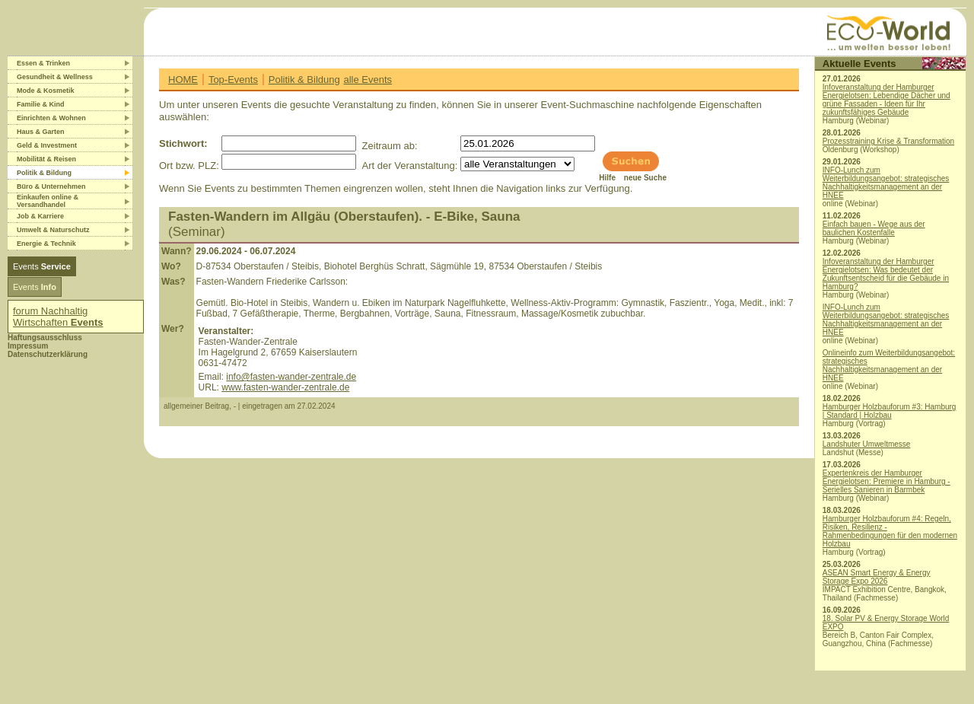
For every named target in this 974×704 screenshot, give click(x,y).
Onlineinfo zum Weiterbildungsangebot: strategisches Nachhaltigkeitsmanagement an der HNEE (889, 365)
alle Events (367, 79)
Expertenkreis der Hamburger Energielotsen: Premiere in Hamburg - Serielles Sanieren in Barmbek (886, 481)
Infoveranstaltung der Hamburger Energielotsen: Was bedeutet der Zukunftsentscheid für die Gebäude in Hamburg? (886, 274)
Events (42, 266)
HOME (183, 79)
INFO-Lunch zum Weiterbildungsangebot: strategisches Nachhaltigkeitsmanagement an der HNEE (886, 182)
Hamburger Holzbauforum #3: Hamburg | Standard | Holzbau (889, 411)
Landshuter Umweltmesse (867, 444)
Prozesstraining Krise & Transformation (888, 141)
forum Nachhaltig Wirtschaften (58, 316)
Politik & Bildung (304, 79)
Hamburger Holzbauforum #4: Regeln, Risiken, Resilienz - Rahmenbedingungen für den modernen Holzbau (890, 531)
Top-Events (233, 79)
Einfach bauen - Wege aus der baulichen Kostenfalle (874, 228)
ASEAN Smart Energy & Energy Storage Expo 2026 (877, 577)
